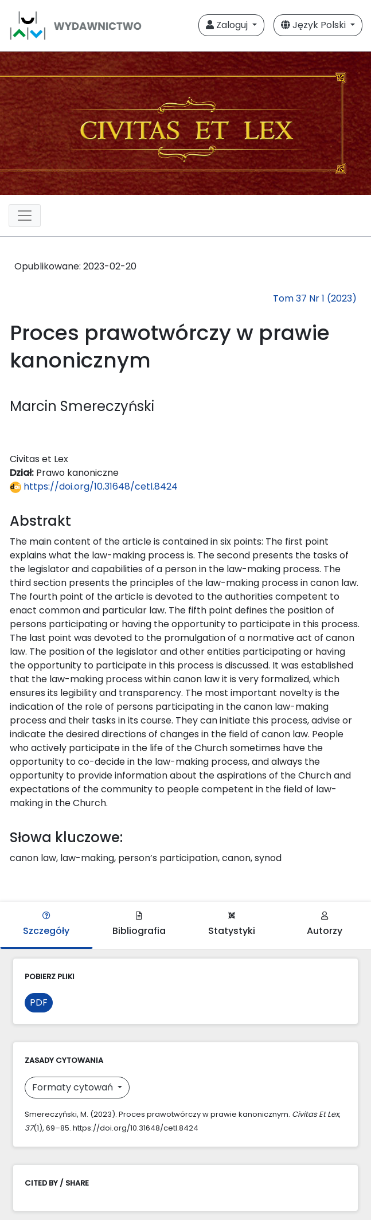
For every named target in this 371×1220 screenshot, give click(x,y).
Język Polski (314, 25)
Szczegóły (46, 924)
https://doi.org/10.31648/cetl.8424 (94, 486)
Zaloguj (228, 25)
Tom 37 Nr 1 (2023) (315, 298)
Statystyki (231, 924)
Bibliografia (139, 924)
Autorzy (324, 924)
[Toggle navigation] (25, 215)
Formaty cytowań (73, 1087)
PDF (39, 1002)
